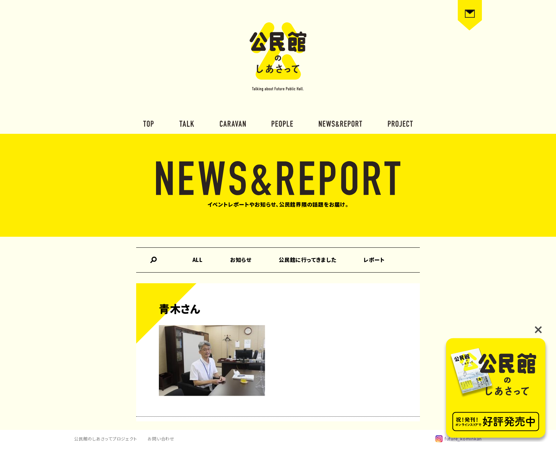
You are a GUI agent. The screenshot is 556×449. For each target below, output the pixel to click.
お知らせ (240, 259)
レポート (374, 259)
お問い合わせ (161, 439)
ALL (198, 259)
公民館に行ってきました (307, 259)
